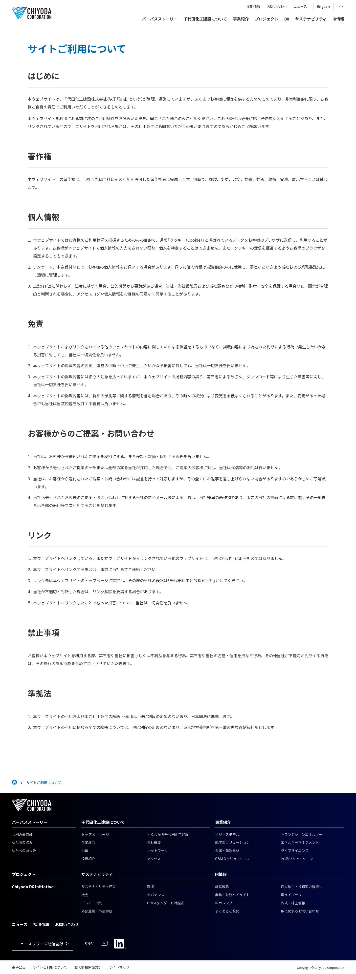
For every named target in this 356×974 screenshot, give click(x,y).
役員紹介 (88, 858)
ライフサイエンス (295, 850)
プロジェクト (24, 874)
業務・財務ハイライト (232, 894)
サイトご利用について (50, 967)
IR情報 (221, 874)
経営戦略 (222, 886)
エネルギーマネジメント (300, 842)
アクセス (154, 858)
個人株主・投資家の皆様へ (301, 886)
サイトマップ (119, 967)
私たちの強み (22, 842)
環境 (150, 886)
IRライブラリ (291, 894)
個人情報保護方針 (88, 967)
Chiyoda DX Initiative (33, 886)
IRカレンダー (225, 902)
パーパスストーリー (29, 822)
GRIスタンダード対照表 (165, 902)
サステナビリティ (97, 874)
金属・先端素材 (227, 850)
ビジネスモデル (227, 834)
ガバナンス (155, 894)
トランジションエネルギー (301, 834)
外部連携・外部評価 (96, 911)
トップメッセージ (95, 834)
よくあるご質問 (227, 911)
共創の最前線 (22, 834)
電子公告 (19, 967)
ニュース (19, 924)
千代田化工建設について (103, 822)
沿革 (84, 850)
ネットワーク (157, 850)
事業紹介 (223, 822)
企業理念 (88, 842)
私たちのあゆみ (24, 850)
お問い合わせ (67, 924)
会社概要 (154, 842)
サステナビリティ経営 (98, 886)
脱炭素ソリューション (232, 842)
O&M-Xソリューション (232, 858)
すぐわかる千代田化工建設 (168, 834)
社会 (84, 894)
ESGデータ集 (91, 902)
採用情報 (41, 924)
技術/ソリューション (297, 858)
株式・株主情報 (293, 902)
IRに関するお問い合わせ (300, 911)
